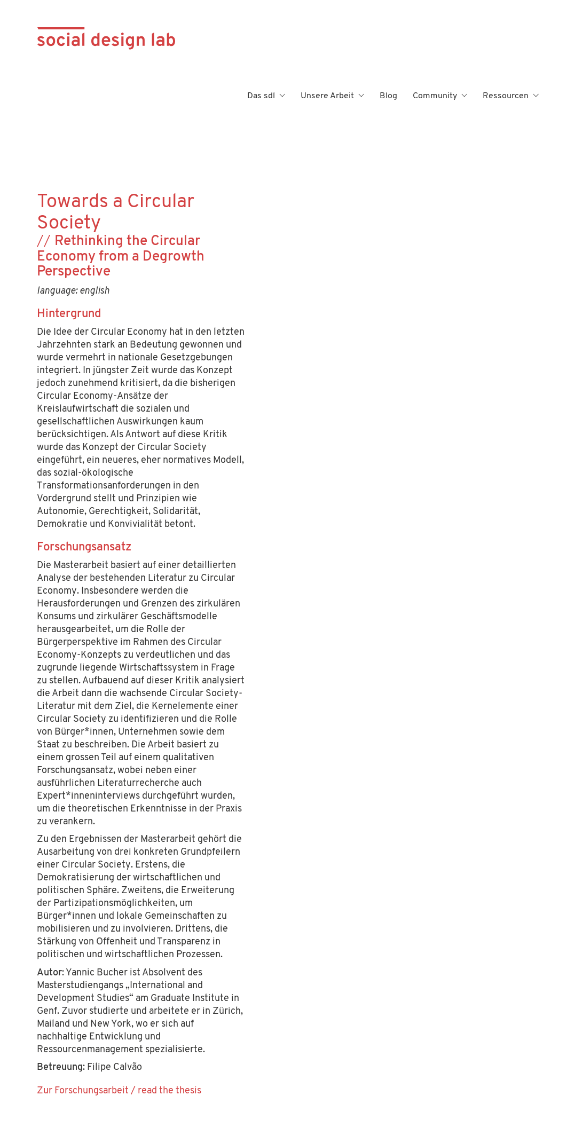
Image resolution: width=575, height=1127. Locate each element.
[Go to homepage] (106, 96)
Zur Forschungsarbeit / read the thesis (119, 1091)
